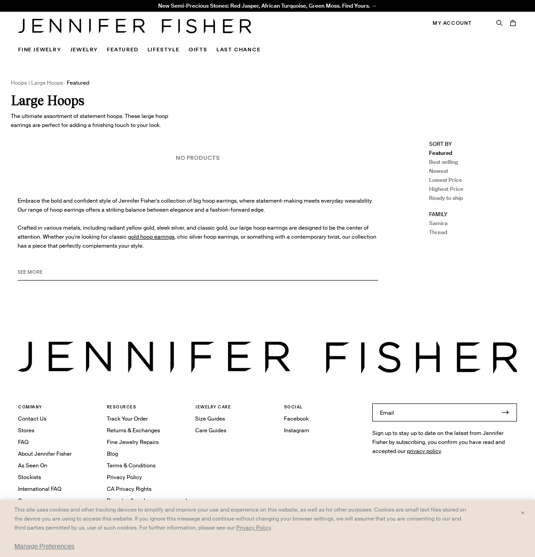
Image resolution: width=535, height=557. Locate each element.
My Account (452, 23)
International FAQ (39, 489)
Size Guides (210, 418)
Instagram (296, 430)
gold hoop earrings (151, 237)
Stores (26, 430)
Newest (438, 171)
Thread (438, 232)
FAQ (23, 442)
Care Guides (210, 430)
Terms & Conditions (131, 465)
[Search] (499, 23)
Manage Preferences (44, 546)
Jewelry (84, 49)
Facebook (296, 418)
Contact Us (32, 418)
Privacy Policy (124, 477)
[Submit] (506, 412)
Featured (122, 49)
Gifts (197, 49)
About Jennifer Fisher (45, 454)
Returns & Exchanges (133, 430)
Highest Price (446, 189)
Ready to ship (446, 198)
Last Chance (238, 49)
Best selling (443, 162)
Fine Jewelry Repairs (133, 442)
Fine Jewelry (39, 49)
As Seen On (32, 465)
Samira (438, 223)
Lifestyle (163, 49)
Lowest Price (445, 180)
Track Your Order (127, 418)
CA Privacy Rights (129, 489)
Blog (112, 454)
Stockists (29, 477)
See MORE (30, 272)
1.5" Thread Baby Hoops (163, 11)
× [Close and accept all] (523, 512)
